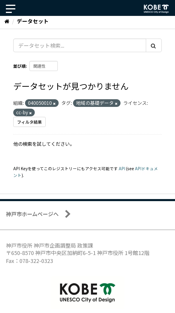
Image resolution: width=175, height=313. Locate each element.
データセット (33, 21)
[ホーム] (6, 21)
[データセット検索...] (79, 45)
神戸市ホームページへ (32, 214)
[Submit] (154, 45)
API (122, 168)
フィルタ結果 (29, 122)
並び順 (19, 66)
